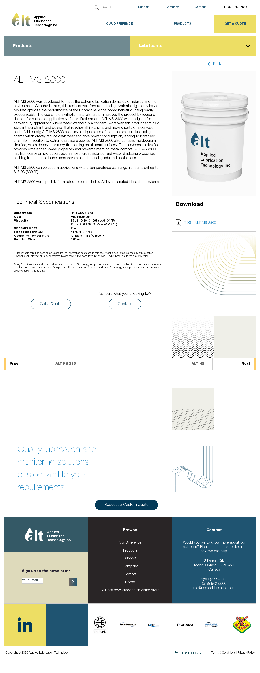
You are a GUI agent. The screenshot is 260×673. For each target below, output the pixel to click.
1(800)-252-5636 (214, 579)
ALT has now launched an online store (130, 590)
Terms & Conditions (223, 653)
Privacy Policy (246, 653)
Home (130, 582)
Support (144, 7)
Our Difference (119, 24)
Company (172, 7)
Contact (200, 7)
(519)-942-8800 (214, 584)
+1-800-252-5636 (235, 7)
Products (182, 24)
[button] (214, 63)
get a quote (235, 24)
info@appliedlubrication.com (214, 588)
